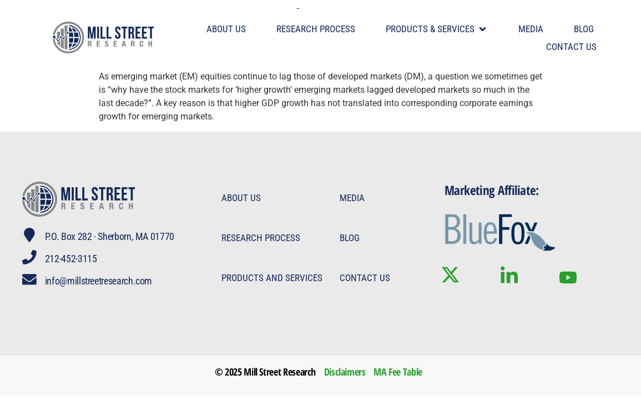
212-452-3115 (72, 258)
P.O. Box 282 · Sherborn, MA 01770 (110, 236)
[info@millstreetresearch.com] (30, 280)
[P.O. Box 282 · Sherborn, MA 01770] (30, 235)
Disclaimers (345, 371)
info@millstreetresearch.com (99, 281)
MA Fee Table (398, 371)
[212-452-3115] (30, 258)
